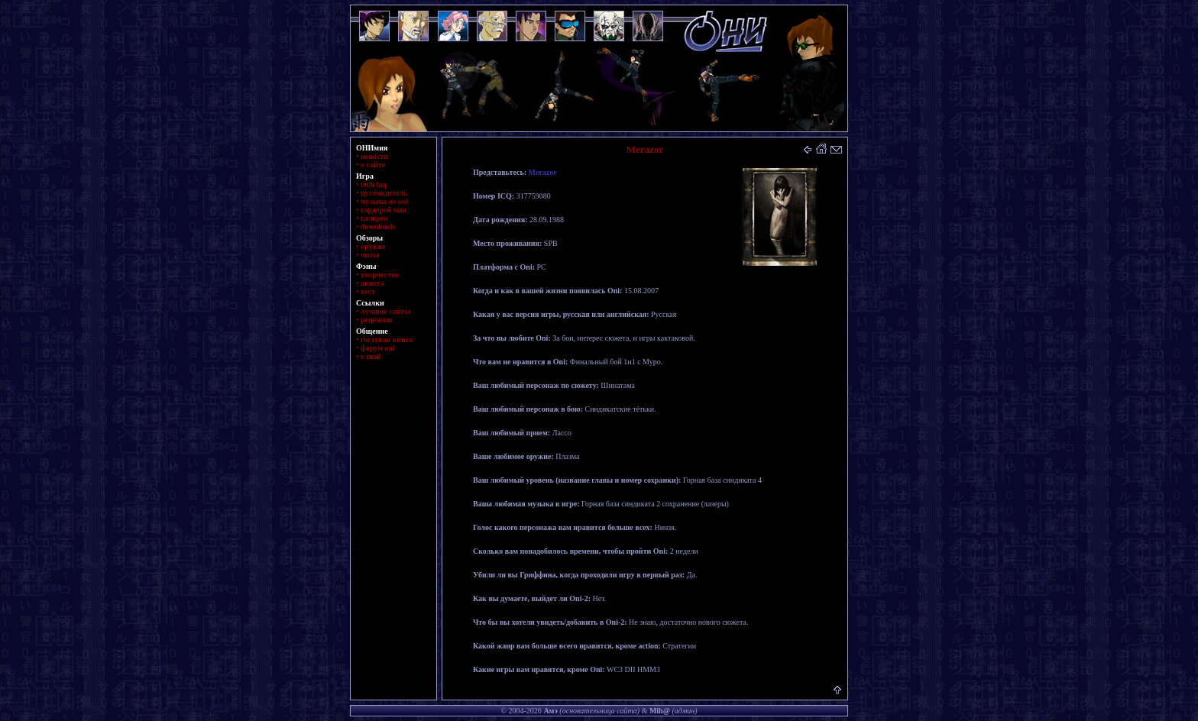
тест (368, 291)
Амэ (550, 710)
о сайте (373, 164)
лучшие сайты (385, 311)
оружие (373, 246)
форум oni (378, 348)
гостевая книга (387, 339)
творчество (380, 274)
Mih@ (659, 710)
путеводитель (384, 193)
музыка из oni (384, 201)
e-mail (371, 356)
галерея (374, 218)
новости (374, 156)
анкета (372, 283)
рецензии (377, 319)
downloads (378, 226)
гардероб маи (383, 209)
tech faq (374, 184)
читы (370, 255)
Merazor (543, 172)
